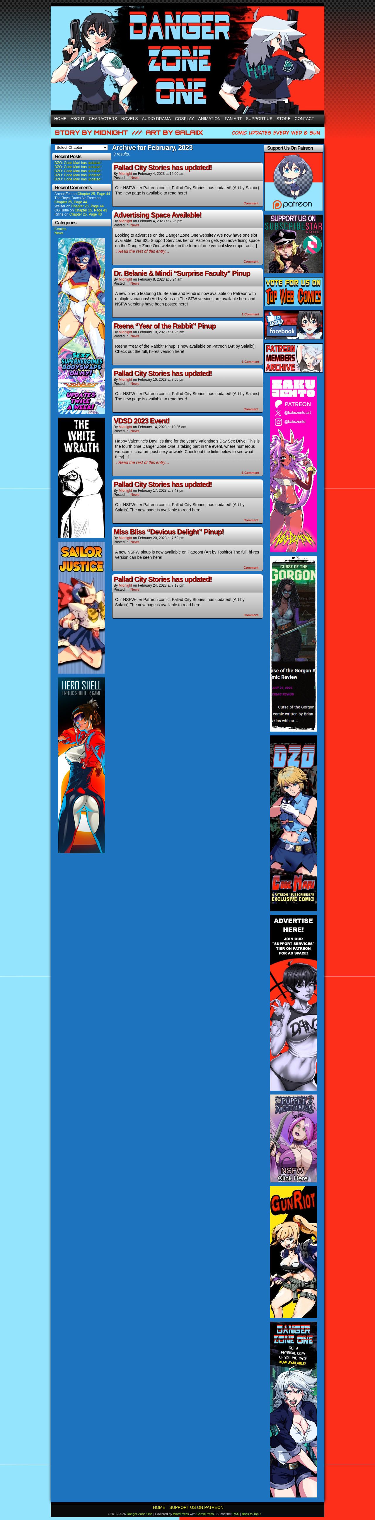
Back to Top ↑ (251, 1514)
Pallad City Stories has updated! (163, 167)
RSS (236, 1514)
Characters (103, 118)
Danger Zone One (139, 1514)
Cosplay (184, 118)
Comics (60, 229)
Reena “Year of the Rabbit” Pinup (165, 326)
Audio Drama (156, 118)
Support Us (259, 118)
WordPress (181, 1514)
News (58, 233)
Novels (129, 118)
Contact (304, 118)
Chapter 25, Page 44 (94, 194)
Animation (209, 118)
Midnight (125, 174)
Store (284, 118)
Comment (251, 203)
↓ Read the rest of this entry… (142, 251)
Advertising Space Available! (158, 215)
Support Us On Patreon (196, 1507)
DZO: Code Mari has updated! (77, 163)
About (78, 118)
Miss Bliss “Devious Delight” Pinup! (169, 532)
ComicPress (205, 1514)
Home (60, 118)
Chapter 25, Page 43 (91, 210)
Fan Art (233, 118)
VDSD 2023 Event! (142, 421)
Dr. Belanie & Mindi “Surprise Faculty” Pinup (182, 273)
